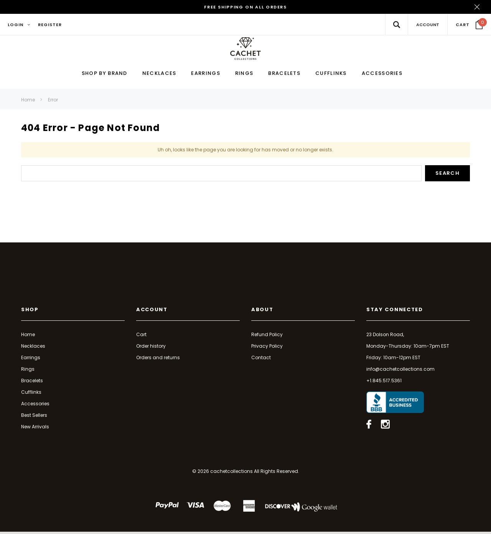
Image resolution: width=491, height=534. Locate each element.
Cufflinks (31, 394)
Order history (151, 348)
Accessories (35, 405)
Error (53, 102)
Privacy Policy (267, 348)
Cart (141, 336)
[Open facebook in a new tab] (369, 426)
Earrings (30, 359)
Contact (261, 359)
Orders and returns (158, 359)
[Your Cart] (469, 24)
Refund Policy (267, 336)
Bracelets (32, 382)
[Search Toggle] (396, 24)
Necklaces (33, 348)
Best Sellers (34, 417)
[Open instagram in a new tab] (385, 426)
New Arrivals (35, 428)
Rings (28, 371)
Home (28, 102)
